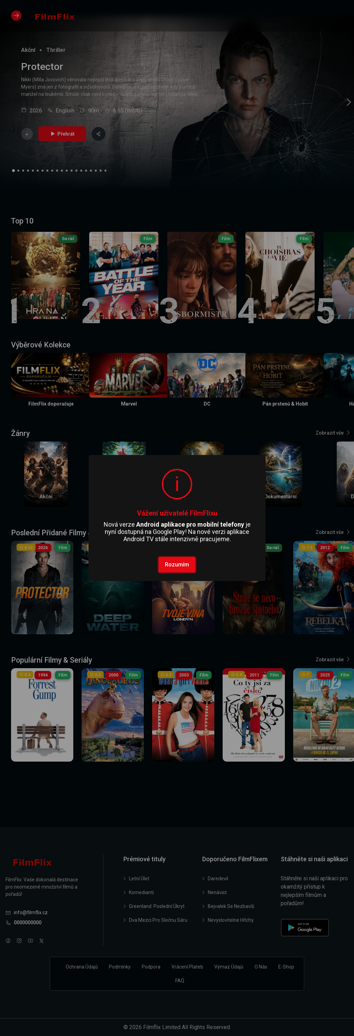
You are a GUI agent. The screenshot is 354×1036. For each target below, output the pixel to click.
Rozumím (177, 564)
